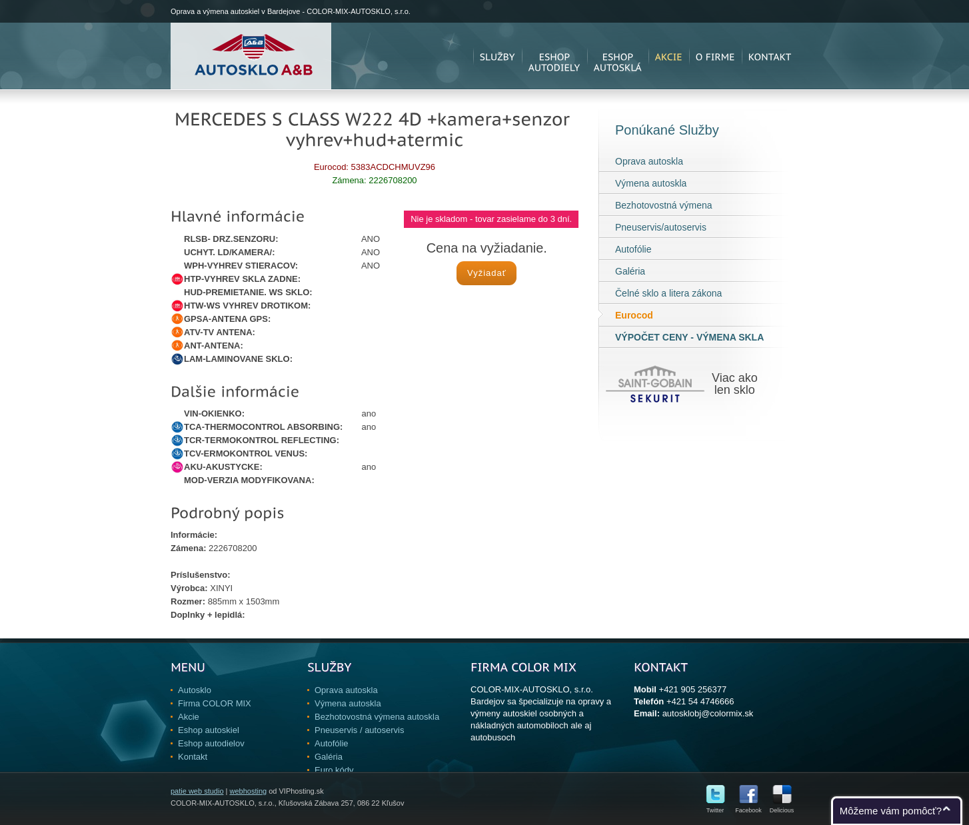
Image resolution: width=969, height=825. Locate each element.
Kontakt (192, 757)
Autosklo (194, 690)
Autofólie (633, 249)
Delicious (782, 807)
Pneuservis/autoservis (660, 227)
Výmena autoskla (650, 183)
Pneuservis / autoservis (359, 730)
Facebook (748, 807)
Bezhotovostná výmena (663, 205)
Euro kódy (334, 770)
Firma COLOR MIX (214, 703)
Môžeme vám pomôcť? (891, 810)
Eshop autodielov (211, 743)
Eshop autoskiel (208, 730)
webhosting (248, 791)
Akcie (188, 717)
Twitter (715, 807)
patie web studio (197, 791)
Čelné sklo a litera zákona (668, 293)
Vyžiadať (486, 273)
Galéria (630, 271)
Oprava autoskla (649, 161)
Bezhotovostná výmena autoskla (377, 717)
